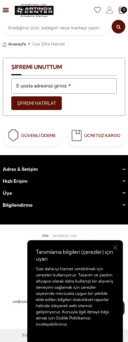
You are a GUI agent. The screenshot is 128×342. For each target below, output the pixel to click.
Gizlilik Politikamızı (73, 317)
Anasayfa (14, 43)
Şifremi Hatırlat (36, 103)
